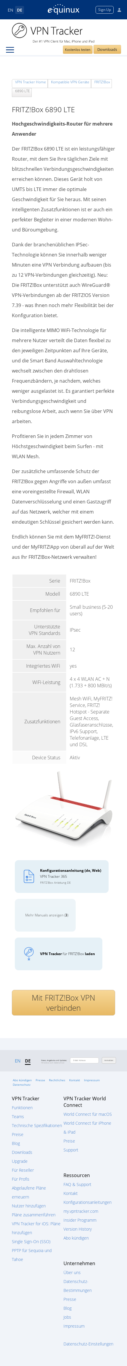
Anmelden (108, 1060)
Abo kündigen (22, 1080)
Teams (18, 1116)
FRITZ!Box (102, 82)
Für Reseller (23, 1170)
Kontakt (74, 1080)
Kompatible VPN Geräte (70, 82)
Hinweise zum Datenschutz (52, 1063)
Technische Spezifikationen (37, 1125)
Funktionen (22, 1107)
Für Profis (20, 1179)
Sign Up (104, 9)
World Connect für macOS (88, 1114)
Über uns (72, 1272)
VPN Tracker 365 (70, 876)
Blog (16, 1143)
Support (71, 1150)
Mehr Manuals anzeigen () (46, 915)
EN (10, 10)
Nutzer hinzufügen (29, 1206)
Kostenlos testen (78, 49)
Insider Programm (80, 1220)
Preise (17, 1134)
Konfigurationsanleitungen (88, 1202)
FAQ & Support (77, 1184)
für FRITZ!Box (67, 953)
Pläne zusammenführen (33, 1215)
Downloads (107, 49)
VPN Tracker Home (30, 82)
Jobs (67, 1317)
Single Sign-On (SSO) (31, 1241)
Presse (40, 1080)
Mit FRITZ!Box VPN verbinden (63, 1002)
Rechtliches (57, 1080)
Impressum (92, 1080)
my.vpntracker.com (81, 1211)
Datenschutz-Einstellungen (88, 1344)
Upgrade (20, 1161)
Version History (78, 1229)
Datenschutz (22, 1084)
